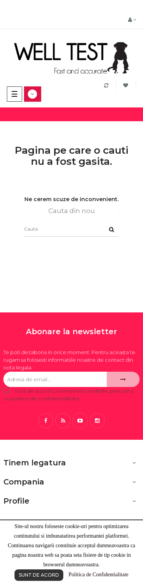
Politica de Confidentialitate (99, 574)
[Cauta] (71, 229)
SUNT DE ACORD (39, 575)
